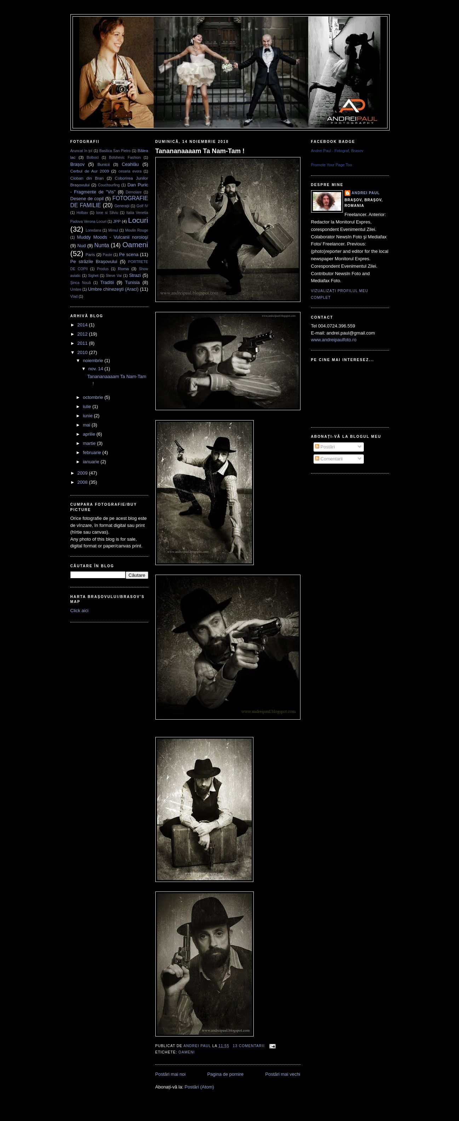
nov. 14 (96, 368)
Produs (103, 269)
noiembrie (93, 360)
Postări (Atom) (199, 1087)
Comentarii (329, 458)
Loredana (93, 230)
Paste (107, 255)
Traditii (107, 282)
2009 (83, 473)
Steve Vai (114, 276)
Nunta (101, 245)
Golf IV (142, 206)
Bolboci (93, 157)
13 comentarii (249, 1046)
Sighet (93, 276)
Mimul (113, 230)
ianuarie (92, 461)
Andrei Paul (197, 1046)
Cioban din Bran (87, 178)
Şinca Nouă (80, 283)
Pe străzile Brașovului (93, 261)
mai (87, 425)
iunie (88, 415)
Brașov (77, 164)
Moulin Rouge (136, 230)
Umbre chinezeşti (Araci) (113, 289)
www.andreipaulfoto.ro (334, 339)
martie (90, 443)
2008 (83, 482)
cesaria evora (130, 171)
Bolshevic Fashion (125, 157)
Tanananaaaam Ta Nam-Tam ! (200, 151)
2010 (83, 352)
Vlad (74, 296)
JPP (116, 221)
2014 (83, 324)
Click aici (79, 610)
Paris (90, 254)
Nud (82, 245)
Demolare (134, 192)
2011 (83, 343)
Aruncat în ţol (81, 151)
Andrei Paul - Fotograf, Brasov (337, 151)
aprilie (89, 434)
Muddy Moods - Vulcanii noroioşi (112, 237)
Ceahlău (130, 164)
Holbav (82, 213)
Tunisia (132, 282)
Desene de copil (87, 198)
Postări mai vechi (282, 1074)
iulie (87, 406)
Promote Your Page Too (331, 165)
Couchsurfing (109, 185)
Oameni (135, 244)
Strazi (135, 275)
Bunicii (103, 164)
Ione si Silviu (107, 213)
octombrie (93, 397)
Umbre (75, 289)
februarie (92, 452)
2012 (83, 334)
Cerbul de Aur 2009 (89, 171)
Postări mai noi (170, 1074)
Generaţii (121, 206)
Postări (325, 446)
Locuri (138, 220)
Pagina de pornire (225, 1074)
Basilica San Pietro (115, 151)
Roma (123, 268)
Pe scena (129, 254)
